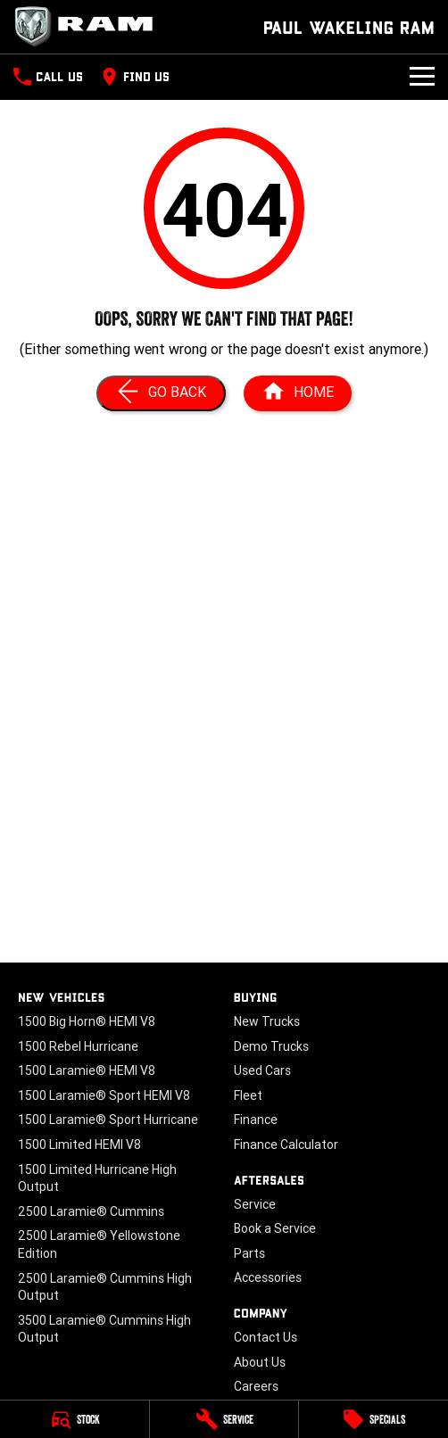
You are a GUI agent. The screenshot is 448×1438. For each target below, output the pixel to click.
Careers (256, 1386)
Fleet (248, 1095)
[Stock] (74, 1419)
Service (255, 1204)
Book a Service (275, 1228)
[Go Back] (161, 393)
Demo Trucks (271, 1046)
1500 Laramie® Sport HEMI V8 (104, 1095)
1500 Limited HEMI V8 (79, 1144)
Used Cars (262, 1070)
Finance (256, 1120)
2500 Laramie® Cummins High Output (105, 1287)
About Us (260, 1362)
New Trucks (267, 1021)
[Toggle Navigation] (422, 76)
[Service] (224, 1419)
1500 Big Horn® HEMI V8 (86, 1021)
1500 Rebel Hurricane (78, 1046)
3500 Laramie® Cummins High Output (104, 1329)
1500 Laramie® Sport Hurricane (108, 1120)
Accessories (268, 1277)
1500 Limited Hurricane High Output (97, 1178)
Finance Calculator (286, 1144)
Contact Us (265, 1337)
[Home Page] (298, 393)
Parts (249, 1253)
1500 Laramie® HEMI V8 (86, 1070)
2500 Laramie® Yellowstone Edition (99, 1244)
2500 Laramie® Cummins (91, 1211)
